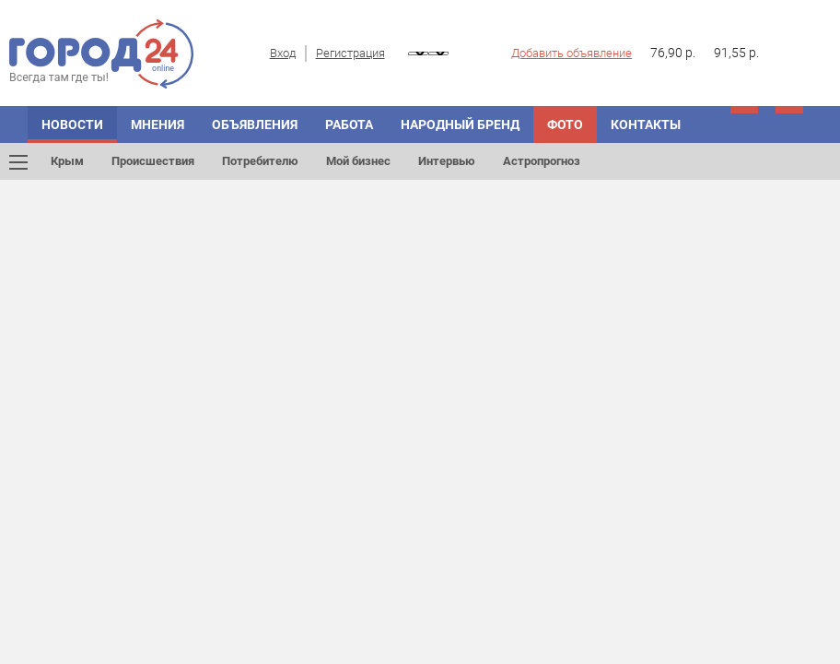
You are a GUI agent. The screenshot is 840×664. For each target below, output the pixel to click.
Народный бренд (460, 124)
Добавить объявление (571, 53)
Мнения (157, 124)
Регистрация (350, 53)
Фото (565, 124)
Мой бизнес (358, 161)
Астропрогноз (541, 161)
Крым (67, 161)
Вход (283, 53)
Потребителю (260, 161)
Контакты (646, 124)
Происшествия (152, 161)
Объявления (255, 124)
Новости (72, 124)
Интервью (446, 161)
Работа (349, 124)
